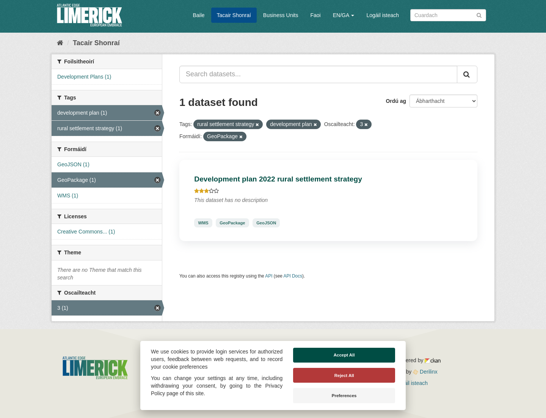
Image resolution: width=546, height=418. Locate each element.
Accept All (344, 355)
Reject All (344, 375)
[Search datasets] (448, 15)
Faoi (315, 15)
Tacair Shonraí (234, 15)
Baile (198, 15)
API (268, 276)
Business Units (280, 15)
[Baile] (60, 43)
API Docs (293, 276)
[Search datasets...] (318, 74)
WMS (203, 223)
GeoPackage (232, 223)
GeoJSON (266, 223)
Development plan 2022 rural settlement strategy (278, 179)
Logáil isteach (382, 15)
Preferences (344, 395)
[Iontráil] (479, 14)
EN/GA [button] (344, 15)
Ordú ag (396, 101)
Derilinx (425, 372)
